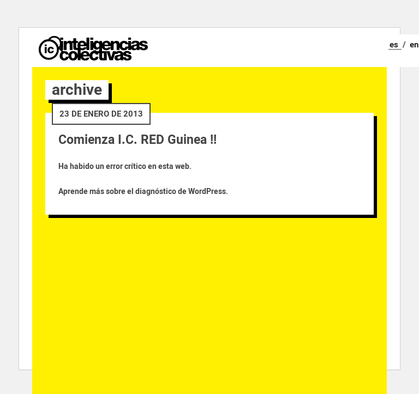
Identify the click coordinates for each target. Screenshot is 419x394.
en (414, 45)
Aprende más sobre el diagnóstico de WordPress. (143, 191)
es (394, 45)
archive (77, 90)
